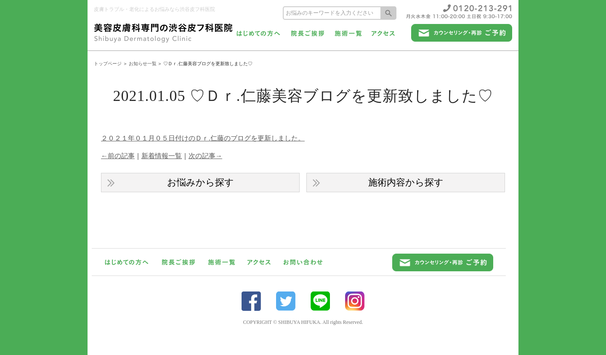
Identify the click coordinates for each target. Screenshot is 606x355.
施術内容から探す (406, 182)
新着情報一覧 (161, 155)
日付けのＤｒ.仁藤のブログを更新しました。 (236, 138)
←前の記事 (118, 155)
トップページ (108, 63)
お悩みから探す (200, 182)
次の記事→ (205, 155)
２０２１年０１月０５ (134, 138)
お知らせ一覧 (143, 63)
